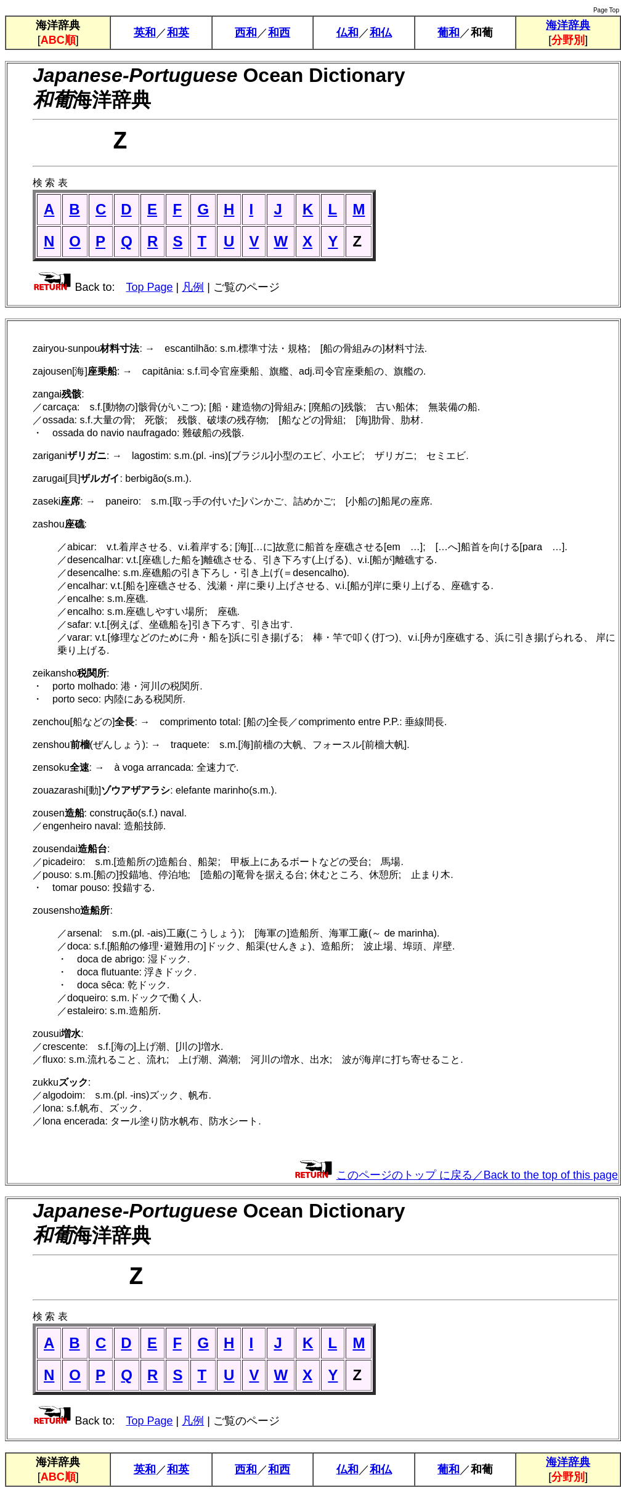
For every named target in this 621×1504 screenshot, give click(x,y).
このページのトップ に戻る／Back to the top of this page (477, 1181)
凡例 (193, 293)
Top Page (149, 293)
